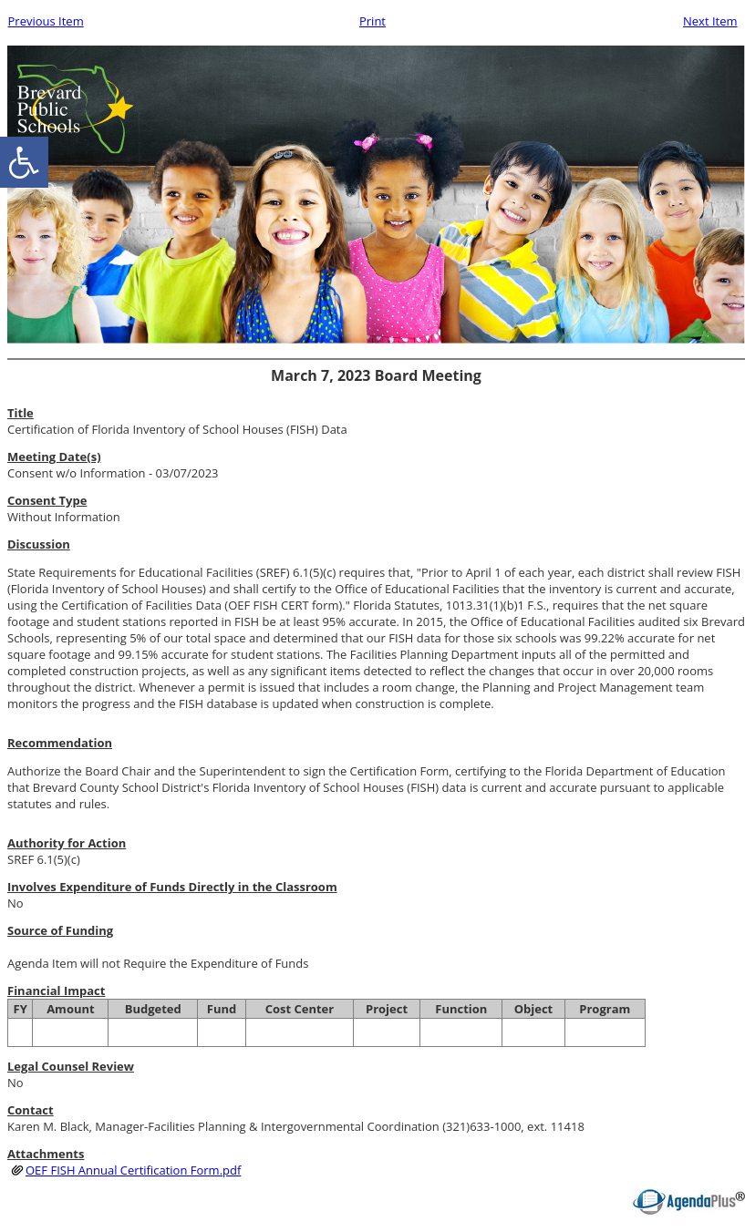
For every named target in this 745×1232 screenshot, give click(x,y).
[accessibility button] (24, 162)
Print (372, 21)
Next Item (710, 21)
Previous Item (46, 21)
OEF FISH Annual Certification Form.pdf (133, 1170)
